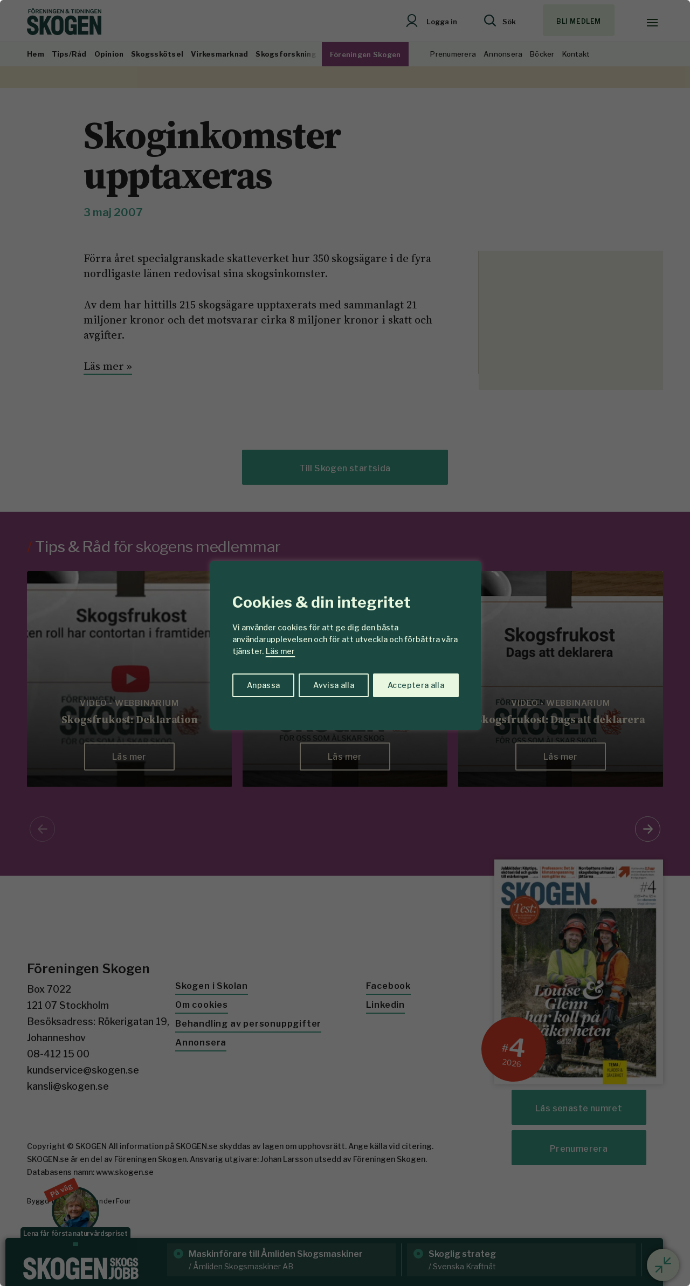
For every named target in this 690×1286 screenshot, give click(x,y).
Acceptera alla (416, 685)
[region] (345, 643)
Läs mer (280, 651)
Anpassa (263, 685)
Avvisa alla (333, 685)
